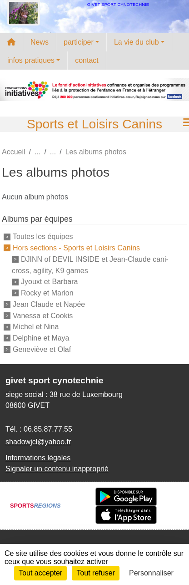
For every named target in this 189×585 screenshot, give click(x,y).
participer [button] (79, 42)
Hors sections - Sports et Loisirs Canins (76, 248)
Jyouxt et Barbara (49, 281)
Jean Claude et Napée (49, 304)
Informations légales (37, 458)
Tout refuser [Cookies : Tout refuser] (95, 573)
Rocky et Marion (47, 293)
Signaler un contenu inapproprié (57, 469)
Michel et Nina (36, 327)
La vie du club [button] (136, 42)
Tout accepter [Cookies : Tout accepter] (40, 573)
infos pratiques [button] (31, 60)
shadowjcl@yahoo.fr (38, 442)
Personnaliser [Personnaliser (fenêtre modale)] (151, 573)
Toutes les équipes (43, 236)
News (39, 42)
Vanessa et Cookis (43, 315)
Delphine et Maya (41, 338)
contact (87, 60)
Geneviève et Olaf (42, 349)
